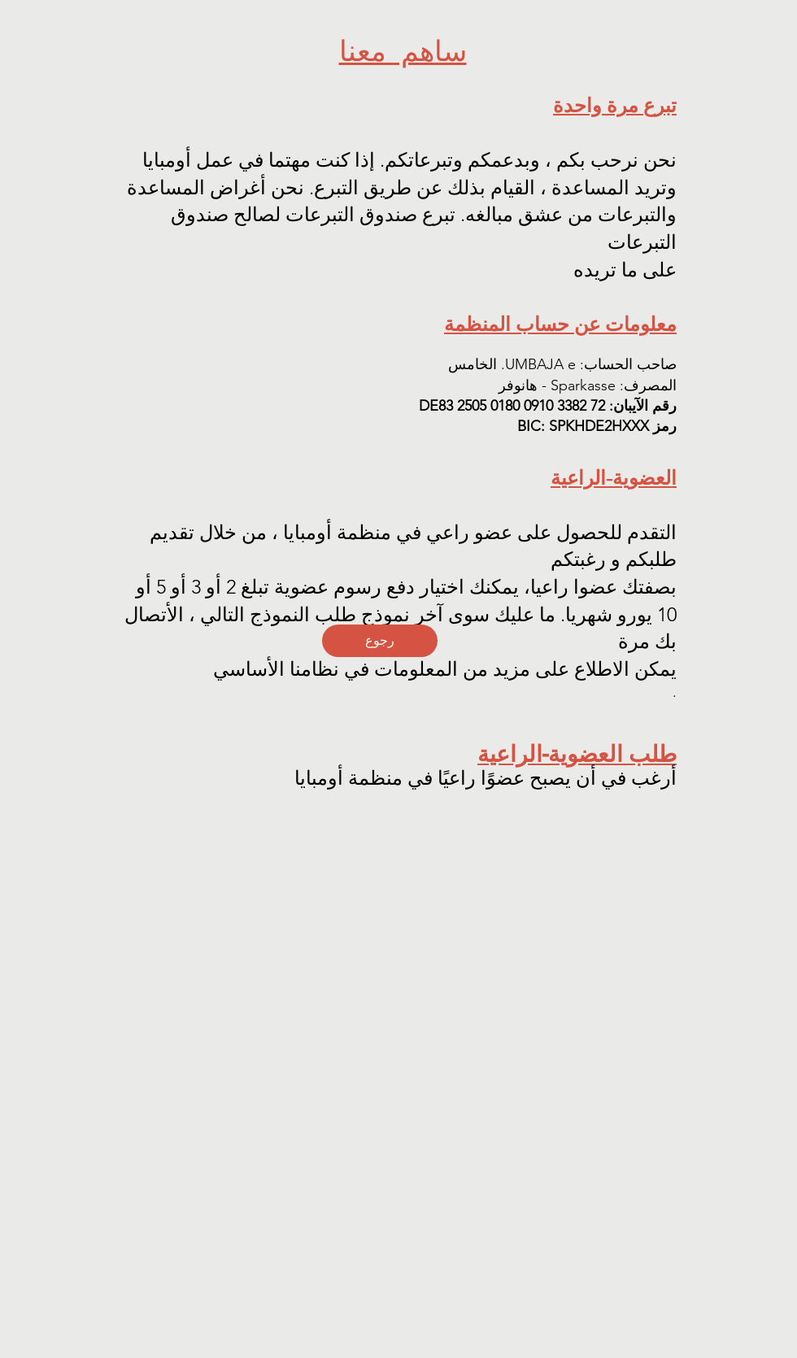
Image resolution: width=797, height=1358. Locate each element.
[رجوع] (380, 641)
